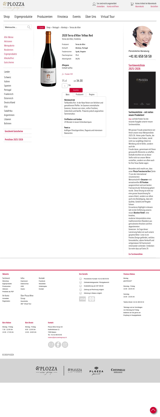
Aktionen (8, 41)
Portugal (7, 90)
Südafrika (8, 111)
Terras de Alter (75, 27)
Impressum (24, 281)
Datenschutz (25, 284)
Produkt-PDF (69, 74)
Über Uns (90, 16)
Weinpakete (9, 45)
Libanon (7, 119)
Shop (7, 16)
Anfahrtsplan (43, 286)
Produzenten (44, 16)
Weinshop (5, 281)
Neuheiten (8, 50)
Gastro (23, 289)
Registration (6, 301)
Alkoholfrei (9, 58)
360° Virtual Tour (26, 304)
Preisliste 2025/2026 (14, 139)
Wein (67, 95)
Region (91, 94)
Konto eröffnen (113, 6)
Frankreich (8, 94)
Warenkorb (139, 6)
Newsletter (42, 284)
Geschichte (24, 301)
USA (6, 106)
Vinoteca (62, 16)
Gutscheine (9, 62)
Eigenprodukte (23, 16)
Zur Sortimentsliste (136, 254)
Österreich (8, 98)
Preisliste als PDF (8, 291)
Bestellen (154, 6)
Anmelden (101, 6)
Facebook (42, 281)
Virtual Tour (108, 16)
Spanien (7, 85)
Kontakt (41, 289)
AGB (22, 286)
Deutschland (9, 102)
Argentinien (9, 115)
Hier (130, 119)
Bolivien (7, 123)
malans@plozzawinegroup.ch (57, 337)
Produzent (79, 94)
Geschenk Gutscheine (14, 131)
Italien (7, 81)
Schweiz (7, 77)
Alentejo (64, 27)
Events (77, 16)
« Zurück (41, 28)
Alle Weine (8, 37)
